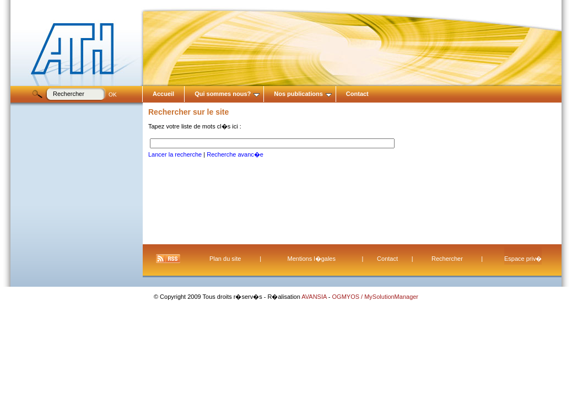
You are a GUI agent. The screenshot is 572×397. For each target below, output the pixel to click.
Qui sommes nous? (227, 93)
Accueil (163, 93)
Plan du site (225, 258)
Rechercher (447, 258)
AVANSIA (314, 296)
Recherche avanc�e (235, 154)
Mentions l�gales (312, 258)
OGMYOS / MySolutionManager (375, 296)
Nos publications (303, 93)
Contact (357, 93)
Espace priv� (523, 258)
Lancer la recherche (175, 154)
